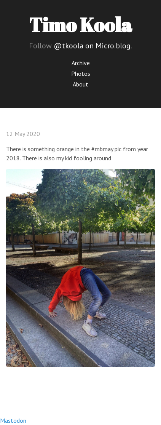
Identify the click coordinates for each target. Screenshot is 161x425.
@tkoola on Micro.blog (92, 46)
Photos (80, 73)
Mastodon (13, 420)
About (80, 84)
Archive (81, 63)
